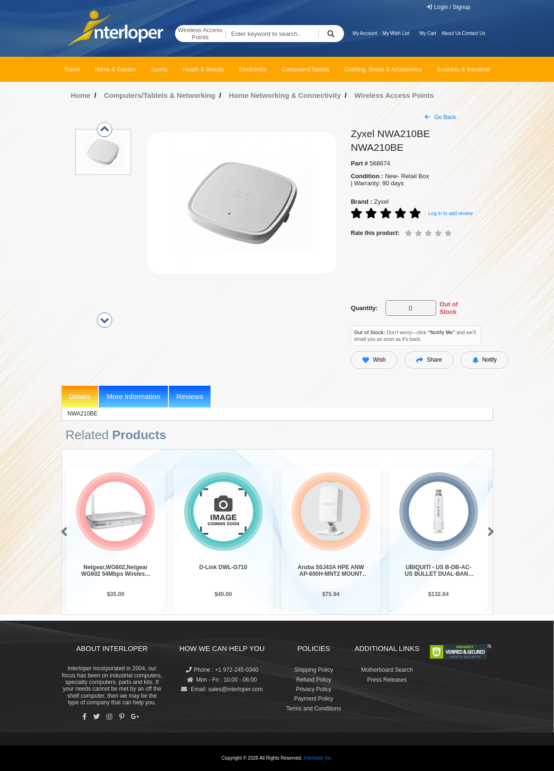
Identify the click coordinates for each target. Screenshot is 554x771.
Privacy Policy (314, 689)
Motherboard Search (387, 670)
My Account (364, 33)
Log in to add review (450, 213)
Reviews (189, 396)
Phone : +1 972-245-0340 (222, 670)
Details (80, 396)
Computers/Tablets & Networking (160, 95)
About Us (451, 33)
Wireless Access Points (200, 33)
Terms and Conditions (313, 708)
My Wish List (396, 33)
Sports (159, 69)
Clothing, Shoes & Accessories (383, 69)
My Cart (428, 33)
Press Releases (387, 679)
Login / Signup (447, 7)
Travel (72, 69)
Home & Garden (115, 69)
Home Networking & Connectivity (285, 95)
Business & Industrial (463, 69)
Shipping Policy (313, 670)
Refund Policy (313, 679)
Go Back (440, 117)
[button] (487, 532)
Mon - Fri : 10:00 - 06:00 (222, 679)
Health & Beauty (203, 69)
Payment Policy (314, 698)
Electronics (253, 69)
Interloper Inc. (318, 758)
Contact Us (473, 33)
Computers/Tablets (305, 69)
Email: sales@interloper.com (222, 689)
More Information (133, 396)
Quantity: (364, 308)
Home (81, 95)
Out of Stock (448, 308)
